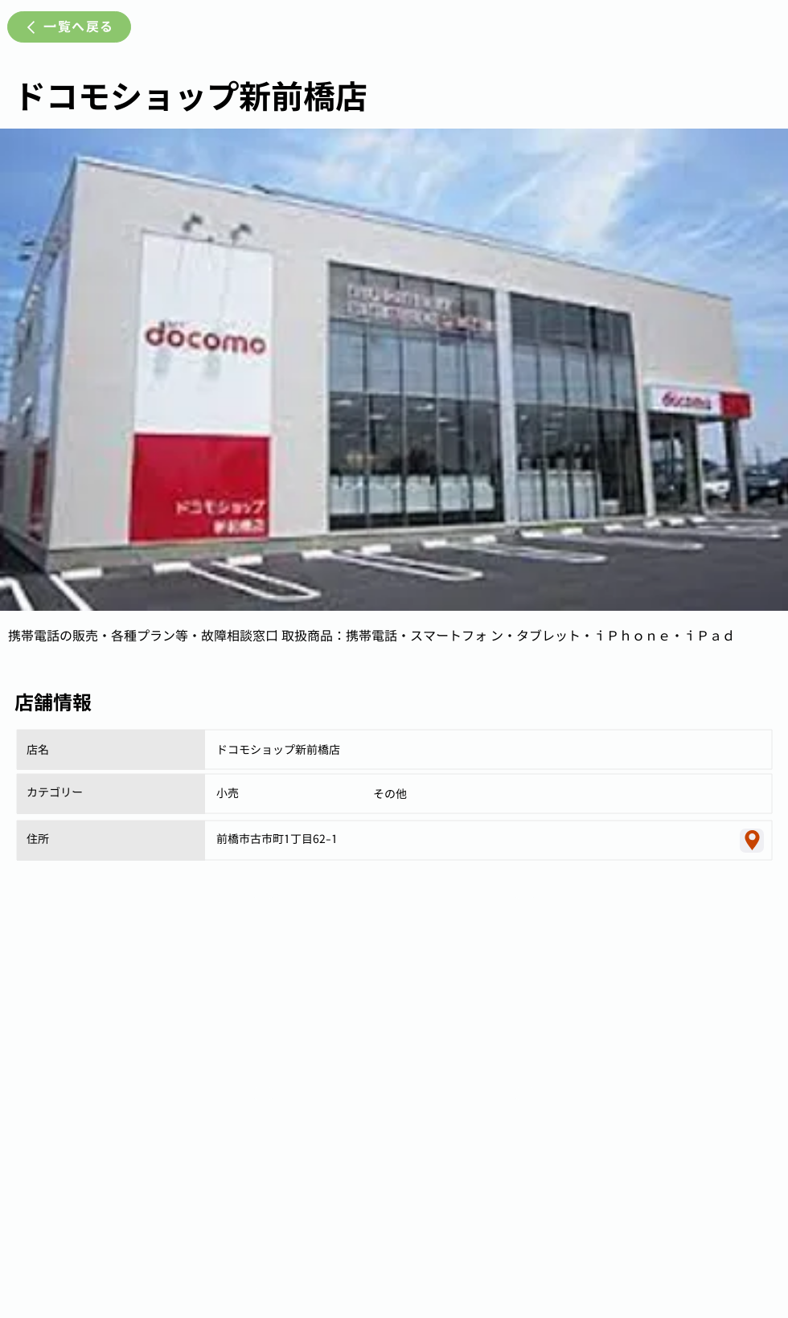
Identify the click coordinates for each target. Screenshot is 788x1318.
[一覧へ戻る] (69, 27)
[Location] (752, 841)
